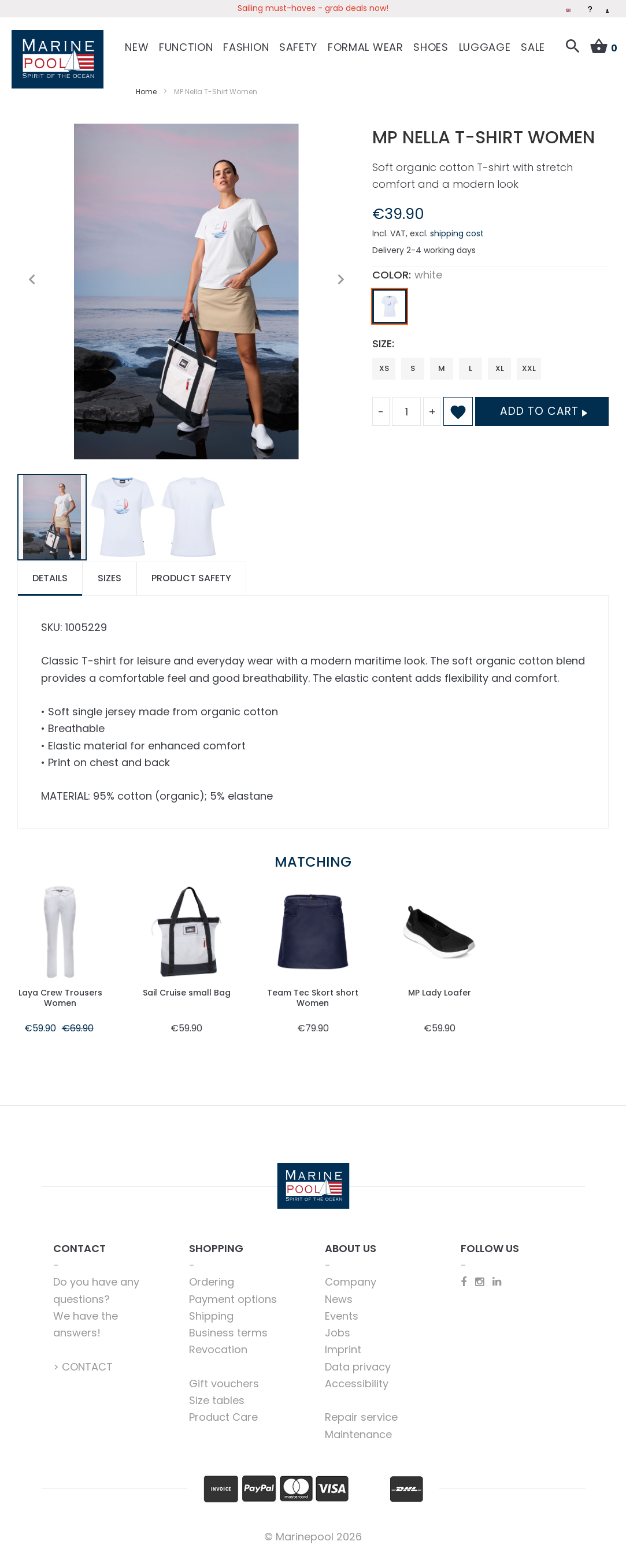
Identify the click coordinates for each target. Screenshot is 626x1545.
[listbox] (490, 300)
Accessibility (356, 1375)
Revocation (218, 1341)
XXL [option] (529, 359)
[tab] (50, 570)
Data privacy (358, 1358)
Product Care (223, 1408)
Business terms (228, 1324)
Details (50, 569)
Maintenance (358, 1425)
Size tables (217, 1391)
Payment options (233, 1290)
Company (350, 1273)
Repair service (361, 1408)
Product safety (191, 569)
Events (341, 1307)
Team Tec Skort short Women (312, 989)
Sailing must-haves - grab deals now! (313, 8)
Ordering (211, 1273)
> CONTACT (83, 1358)
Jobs (337, 1324)
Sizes (109, 569)
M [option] (441, 359)
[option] (389, 297)
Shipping (211, 1307)
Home (146, 83)
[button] (31, 271)
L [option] (470, 359)
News (339, 1290)
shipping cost (457, 225)
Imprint (343, 1341)
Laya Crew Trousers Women (60, 989)
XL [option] (499, 359)
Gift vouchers (224, 1375)
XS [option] (384, 359)
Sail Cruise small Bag (186, 989)
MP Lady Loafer (439, 983)
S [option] (412, 359)
